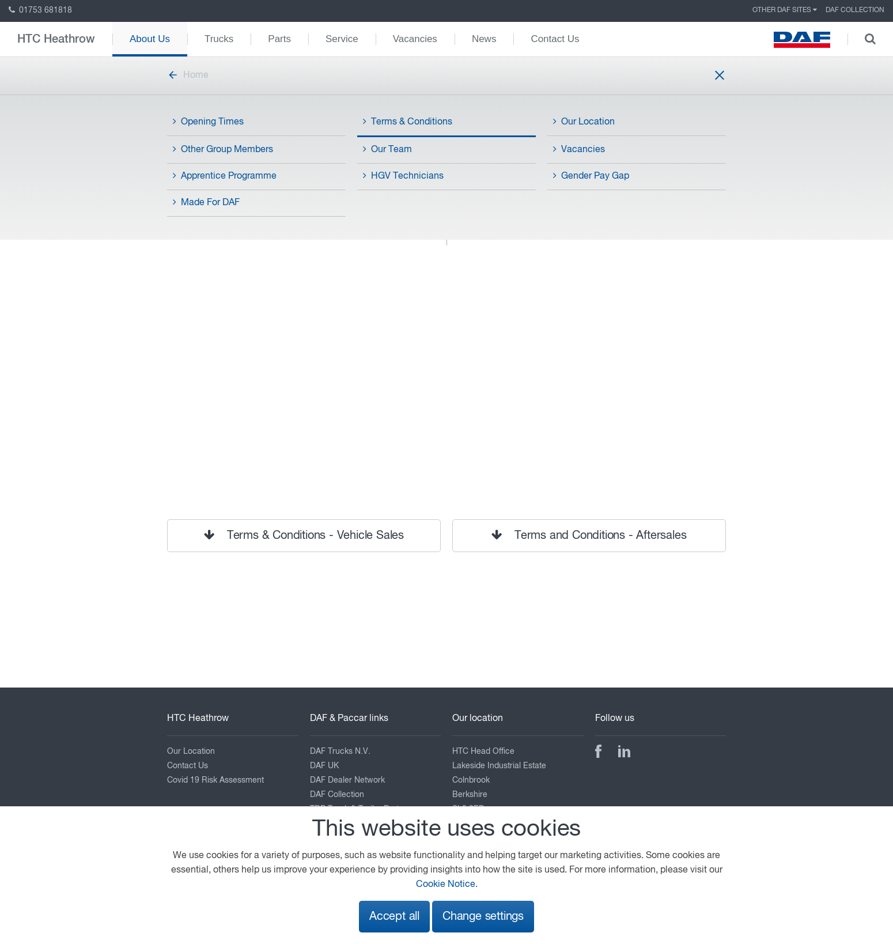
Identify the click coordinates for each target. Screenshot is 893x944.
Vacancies (415, 38)
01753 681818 (40, 10)
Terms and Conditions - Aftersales (588, 535)
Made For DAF (206, 202)
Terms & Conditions (407, 121)
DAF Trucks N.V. (340, 751)
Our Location (584, 121)
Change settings (483, 917)
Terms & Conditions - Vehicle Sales (304, 535)
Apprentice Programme (225, 176)
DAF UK (324, 766)
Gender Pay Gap (591, 176)
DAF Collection (855, 10)
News (484, 38)
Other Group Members (223, 149)
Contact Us (555, 38)
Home (188, 75)
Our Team (387, 149)
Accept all (394, 917)
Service (342, 38)
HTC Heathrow (56, 39)
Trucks (219, 38)
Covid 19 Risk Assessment (215, 780)
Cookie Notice (445, 884)
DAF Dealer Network (347, 780)
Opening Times (208, 121)
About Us (150, 38)
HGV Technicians (403, 176)
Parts (279, 38)
